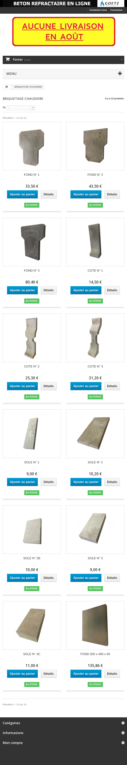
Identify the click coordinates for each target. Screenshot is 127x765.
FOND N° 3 (31, 270)
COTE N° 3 (95, 366)
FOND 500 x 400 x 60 (95, 654)
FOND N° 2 (95, 174)
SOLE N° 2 (95, 462)
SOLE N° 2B (31, 558)
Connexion (116, 10)
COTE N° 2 (31, 366)
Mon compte (13, 743)
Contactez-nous (98, 10)
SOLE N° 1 (31, 462)
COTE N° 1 (95, 270)
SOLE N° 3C (31, 654)
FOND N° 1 (31, 174)
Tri (4, 107)
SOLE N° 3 (95, 558)
